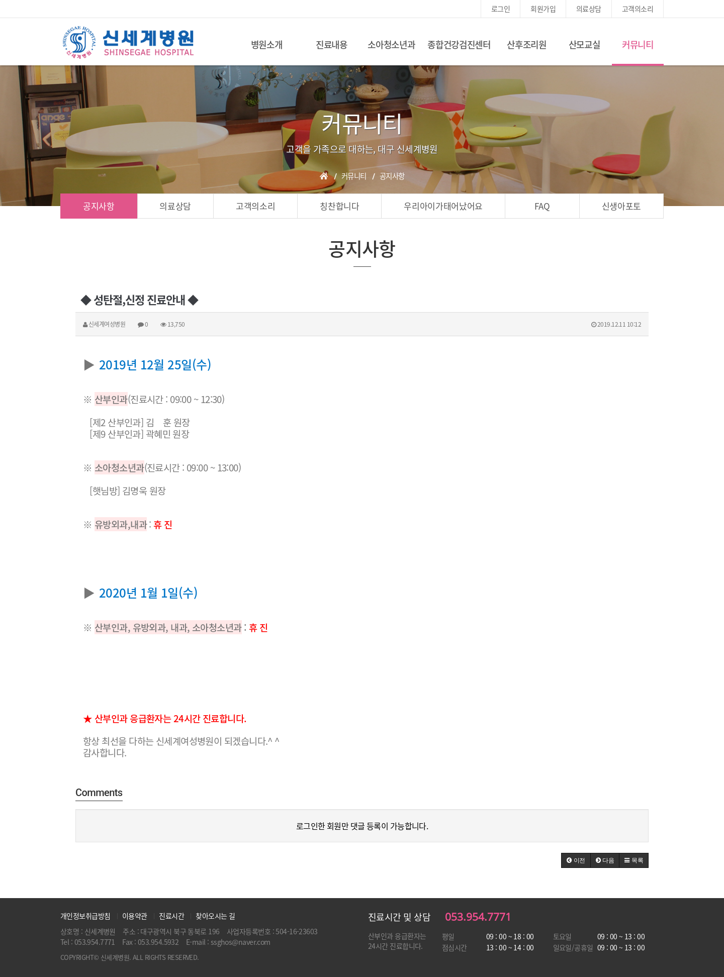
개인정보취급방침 (85, 916)
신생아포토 (621, 206)
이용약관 (134, 916)
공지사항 (99, 206)
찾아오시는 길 (215, 916)
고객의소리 (637, 9)
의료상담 (588, 9)
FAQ (542, 206)
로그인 (500, 9)
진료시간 (171, 916)
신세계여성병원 (128, 42)
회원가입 (543, 9)
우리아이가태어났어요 (443, 206)
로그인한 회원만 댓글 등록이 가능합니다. (362, 826)
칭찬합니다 (339, 206)
